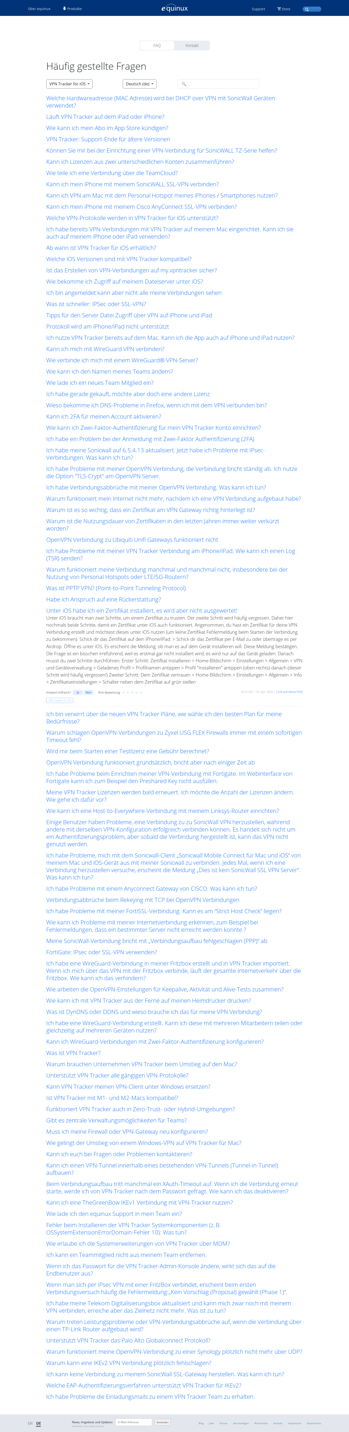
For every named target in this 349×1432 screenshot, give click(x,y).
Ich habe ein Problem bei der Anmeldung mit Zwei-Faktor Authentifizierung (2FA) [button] (150, 439)
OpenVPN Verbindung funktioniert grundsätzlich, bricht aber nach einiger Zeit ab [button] (150, 762)
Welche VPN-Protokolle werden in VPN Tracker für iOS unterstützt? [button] (132, 218)
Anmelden (163, 1422)
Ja (78, 692)
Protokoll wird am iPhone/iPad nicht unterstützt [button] (107, 326)
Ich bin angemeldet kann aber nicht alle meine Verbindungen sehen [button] (134, 292)
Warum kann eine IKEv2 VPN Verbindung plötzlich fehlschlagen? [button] (128, 1362)
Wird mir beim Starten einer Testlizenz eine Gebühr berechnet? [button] (127, 751)
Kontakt (192, 45)
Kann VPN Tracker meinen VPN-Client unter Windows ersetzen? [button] (128, 1086)
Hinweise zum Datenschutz (88, 1426)
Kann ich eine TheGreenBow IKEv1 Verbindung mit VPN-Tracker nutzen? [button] (139, 1202)
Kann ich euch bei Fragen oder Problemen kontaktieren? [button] (119, 1154)
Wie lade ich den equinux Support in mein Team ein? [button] (114, 1213)
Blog (201, 1423)
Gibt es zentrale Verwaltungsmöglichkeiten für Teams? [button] (116, 1120)
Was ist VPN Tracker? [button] (73, 1052)
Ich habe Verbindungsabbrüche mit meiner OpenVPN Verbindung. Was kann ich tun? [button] (156, 487)
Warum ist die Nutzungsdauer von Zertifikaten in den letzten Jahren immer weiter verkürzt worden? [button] (162, 524)
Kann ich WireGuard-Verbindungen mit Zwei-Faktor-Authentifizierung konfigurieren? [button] (155, 1041)
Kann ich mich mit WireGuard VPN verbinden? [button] (105, 349)
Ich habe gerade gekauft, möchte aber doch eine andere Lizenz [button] (128, 394)
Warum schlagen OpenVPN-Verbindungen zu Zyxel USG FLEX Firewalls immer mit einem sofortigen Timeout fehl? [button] (174, 736)
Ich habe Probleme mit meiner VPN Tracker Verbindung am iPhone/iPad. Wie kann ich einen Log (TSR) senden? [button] (170, 554)
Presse (223, 1423)
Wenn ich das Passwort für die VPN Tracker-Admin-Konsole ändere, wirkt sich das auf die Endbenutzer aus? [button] (161, 1269)
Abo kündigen (241, 1423)
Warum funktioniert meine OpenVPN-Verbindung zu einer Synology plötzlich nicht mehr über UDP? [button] (174, 1351)
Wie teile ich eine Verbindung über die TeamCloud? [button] (112, 173)
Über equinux (39, 8)
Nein (88, 692)
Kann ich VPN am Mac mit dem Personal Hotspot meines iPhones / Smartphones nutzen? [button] (162, 195)
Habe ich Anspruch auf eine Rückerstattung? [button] (103, 599)
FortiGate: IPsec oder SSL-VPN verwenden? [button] (101, 952)
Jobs (211, 1423)
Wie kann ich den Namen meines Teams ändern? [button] (109, 371)
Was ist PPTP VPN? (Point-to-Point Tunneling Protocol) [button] (116, 588)
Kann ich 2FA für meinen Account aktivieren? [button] (103, 416)
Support (258, 9)
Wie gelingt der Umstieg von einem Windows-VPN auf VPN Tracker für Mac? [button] (143, 1142)
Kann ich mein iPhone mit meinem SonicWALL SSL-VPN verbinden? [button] (132, 184)
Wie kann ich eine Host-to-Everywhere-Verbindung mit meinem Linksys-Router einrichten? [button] (162, 810)
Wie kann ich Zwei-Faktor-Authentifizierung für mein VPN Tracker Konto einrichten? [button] (153, 427)
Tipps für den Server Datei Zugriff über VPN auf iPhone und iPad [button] (129, 315)
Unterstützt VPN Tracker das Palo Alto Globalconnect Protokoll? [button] (128, 1340)
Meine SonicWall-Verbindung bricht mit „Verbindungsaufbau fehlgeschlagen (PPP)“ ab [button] (156, 940)
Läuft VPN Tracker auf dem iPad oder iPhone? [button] (105, 116)
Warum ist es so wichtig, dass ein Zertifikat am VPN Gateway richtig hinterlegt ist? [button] (150, 509)
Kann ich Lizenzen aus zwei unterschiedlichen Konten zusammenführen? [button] (140, 161)
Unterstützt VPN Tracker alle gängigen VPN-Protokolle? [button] (117, 1075)
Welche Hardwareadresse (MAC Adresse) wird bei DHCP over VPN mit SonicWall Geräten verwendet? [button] (160, 101)
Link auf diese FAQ (289, 691)
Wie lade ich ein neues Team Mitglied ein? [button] (100, 382)
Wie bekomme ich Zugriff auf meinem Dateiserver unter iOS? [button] (124, 281)
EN (30, 1423)
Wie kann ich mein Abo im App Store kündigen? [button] (107, 128)
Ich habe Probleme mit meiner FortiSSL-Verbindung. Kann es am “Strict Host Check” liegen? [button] (163, 911)
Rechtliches (261, 1423)
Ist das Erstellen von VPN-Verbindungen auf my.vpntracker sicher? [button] (131, 270)
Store (286, 9)
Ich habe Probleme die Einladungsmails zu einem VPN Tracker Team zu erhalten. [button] (150, 1396)
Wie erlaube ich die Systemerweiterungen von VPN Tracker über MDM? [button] (138, 1243)
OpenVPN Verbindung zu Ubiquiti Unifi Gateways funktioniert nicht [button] (132, 539)
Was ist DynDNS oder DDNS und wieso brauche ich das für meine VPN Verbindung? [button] (154, 1011)
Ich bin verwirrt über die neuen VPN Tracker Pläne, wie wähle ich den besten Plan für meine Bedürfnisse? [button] (164, 717)
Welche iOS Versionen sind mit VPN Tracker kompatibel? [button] (118, 259)
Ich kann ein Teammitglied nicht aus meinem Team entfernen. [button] (126, 1254)
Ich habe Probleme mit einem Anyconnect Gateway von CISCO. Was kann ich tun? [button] (151, 888)
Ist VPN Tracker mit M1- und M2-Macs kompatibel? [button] (112, 1097)
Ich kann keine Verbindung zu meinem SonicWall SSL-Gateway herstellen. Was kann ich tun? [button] (165, 1374)
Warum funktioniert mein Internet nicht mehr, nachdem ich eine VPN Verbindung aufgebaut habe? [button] (173, 498)
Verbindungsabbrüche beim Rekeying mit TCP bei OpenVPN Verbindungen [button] (142, 899)
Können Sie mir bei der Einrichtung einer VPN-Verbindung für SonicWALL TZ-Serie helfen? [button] (161, 150)
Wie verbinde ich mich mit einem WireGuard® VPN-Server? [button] (122, 360)
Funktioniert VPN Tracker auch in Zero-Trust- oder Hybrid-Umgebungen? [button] (140, 1109)
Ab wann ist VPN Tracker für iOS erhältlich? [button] (101, 247)
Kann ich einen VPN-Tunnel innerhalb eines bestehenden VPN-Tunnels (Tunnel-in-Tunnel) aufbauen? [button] (162, 1169)
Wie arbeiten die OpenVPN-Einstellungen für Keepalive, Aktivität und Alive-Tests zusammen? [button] (164, 989)
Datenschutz (314, 1423)
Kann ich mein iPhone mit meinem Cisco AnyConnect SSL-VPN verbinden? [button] (141, 206)
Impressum (294, 1423)
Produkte (72, 8)
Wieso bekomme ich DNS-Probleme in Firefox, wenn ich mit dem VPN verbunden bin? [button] (156, 405)
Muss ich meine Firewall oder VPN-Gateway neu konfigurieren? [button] (127, 1131)
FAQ (157, 45)
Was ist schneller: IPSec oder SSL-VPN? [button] (96, 304)
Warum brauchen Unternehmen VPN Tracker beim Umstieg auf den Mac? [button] (141, 1064)
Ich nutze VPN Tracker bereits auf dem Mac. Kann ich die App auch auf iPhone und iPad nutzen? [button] (170, 337)
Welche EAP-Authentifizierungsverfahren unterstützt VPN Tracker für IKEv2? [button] (143, 1385)
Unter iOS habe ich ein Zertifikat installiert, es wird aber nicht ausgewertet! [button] (141, 610)
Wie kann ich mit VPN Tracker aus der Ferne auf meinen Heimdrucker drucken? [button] (148, 1000)
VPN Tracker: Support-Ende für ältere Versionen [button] (108, 139)
